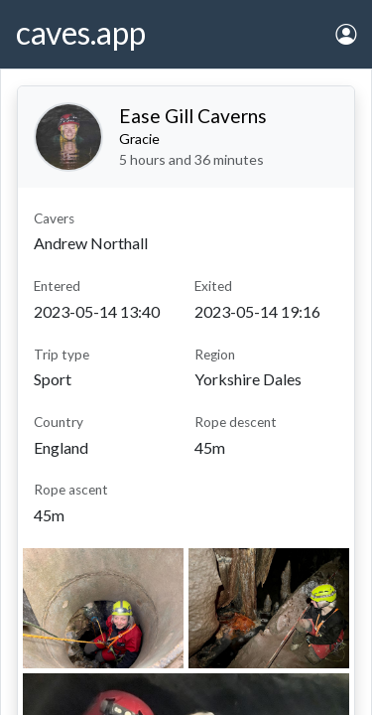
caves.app (81, 32)
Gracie (139, 138)
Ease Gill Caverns (193, 115)
